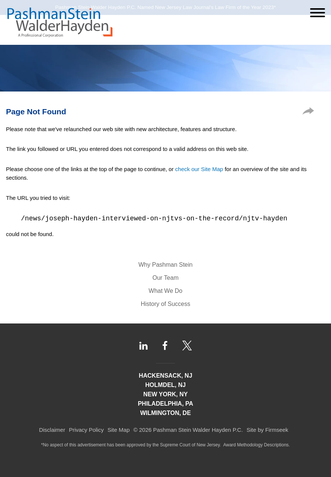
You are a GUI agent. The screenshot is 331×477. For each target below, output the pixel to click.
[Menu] (318, 12)
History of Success (165, 304)
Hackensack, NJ (165, 375)
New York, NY (165, 394)
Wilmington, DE (165, 413)
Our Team (165, 278)
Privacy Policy (86, 430)
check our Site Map (199, 169)
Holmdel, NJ (165, 385)
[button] (308, 112)
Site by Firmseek (267, 430)
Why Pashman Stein (166, 264)
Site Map (119, 430)
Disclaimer (52, 430)
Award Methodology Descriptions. (256, 444)
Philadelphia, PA (165, 403)
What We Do (165, 291)
